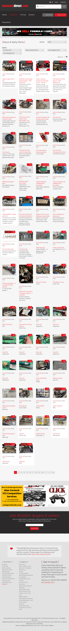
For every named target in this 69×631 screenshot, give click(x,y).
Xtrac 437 (55, 352)
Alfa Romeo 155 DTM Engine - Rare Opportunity (59, 80)
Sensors (21, 434)
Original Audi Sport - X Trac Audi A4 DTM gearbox (9, 285)
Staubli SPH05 (40, 434)
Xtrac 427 (22, 352)
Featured (5, 566)
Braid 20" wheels (41, 282)
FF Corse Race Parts (8, 249)
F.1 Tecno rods (23, 249)
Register (63, 2)
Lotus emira (56, 434)
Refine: (4, 48)
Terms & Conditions (8, 579)
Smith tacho (6, 152)
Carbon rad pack (57, 406)
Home (4, 15)
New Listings (6, 568)
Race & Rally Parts (25, 566)
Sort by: (42, 42)
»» (53, 472)
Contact (31, 15)
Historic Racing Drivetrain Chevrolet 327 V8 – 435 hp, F (42, 80)
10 (42, 472)
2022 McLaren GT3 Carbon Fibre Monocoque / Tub (24, 118)
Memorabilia (23, 597)
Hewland (22, 461)
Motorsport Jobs (24, 589)
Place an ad (60, 15)
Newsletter (6, 22)
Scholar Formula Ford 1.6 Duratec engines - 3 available (25, 293)
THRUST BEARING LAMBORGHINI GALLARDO (41, 183)
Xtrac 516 (38, 324)
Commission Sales (8, 573)
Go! (64, 6)
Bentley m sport (57, 378)
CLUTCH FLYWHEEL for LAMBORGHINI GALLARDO (59, 183)
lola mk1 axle (57, 117)
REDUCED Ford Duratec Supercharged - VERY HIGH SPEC (26, 80)
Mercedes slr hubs (58, 282)
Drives (21, 571)
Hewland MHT (40, 406)
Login (56, 2)
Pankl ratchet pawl (58, 247)
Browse (4, 564)
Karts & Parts (23, 582)
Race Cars (22, 564)
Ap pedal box (23, 406)
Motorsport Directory (26, 598)
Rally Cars (22, 570)
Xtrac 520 (55, 324)
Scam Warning (6, 582)
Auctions (22, 584)
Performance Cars (25, 591)
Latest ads (48, 15)
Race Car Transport (25, 568)
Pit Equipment (23, 573)
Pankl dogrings (40, 247)
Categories (13, 15)
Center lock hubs (7, 324)
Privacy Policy (6, 575)
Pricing (23, 15)
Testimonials (6, 577)
